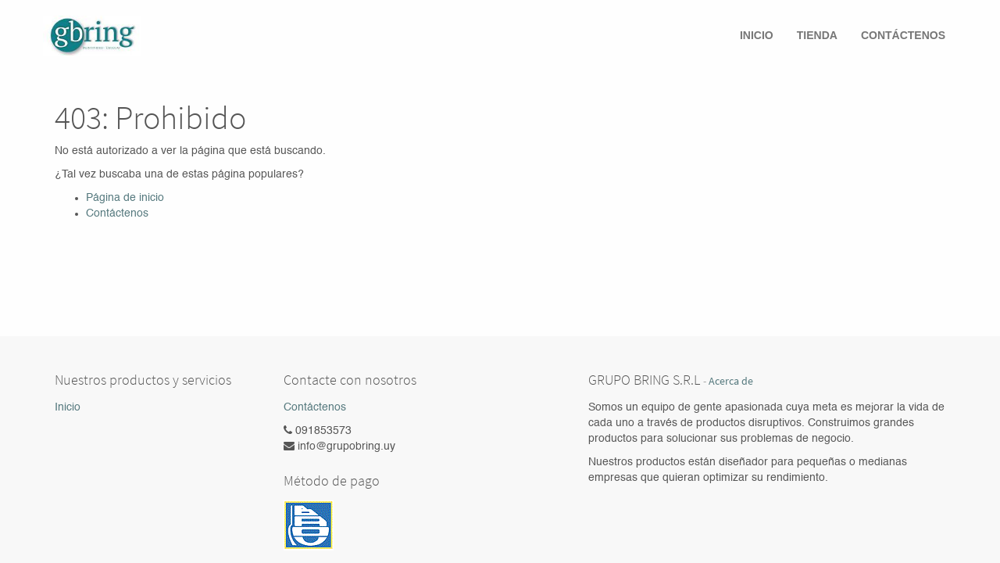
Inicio (67, 407)
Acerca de (731, 381)
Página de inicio (125, 197)
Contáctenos (117, 213)
